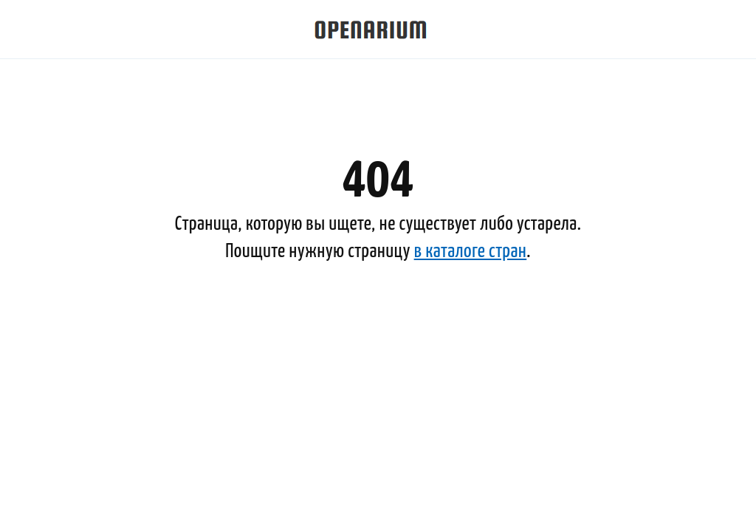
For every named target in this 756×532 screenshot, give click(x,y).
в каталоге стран (470, 252)
